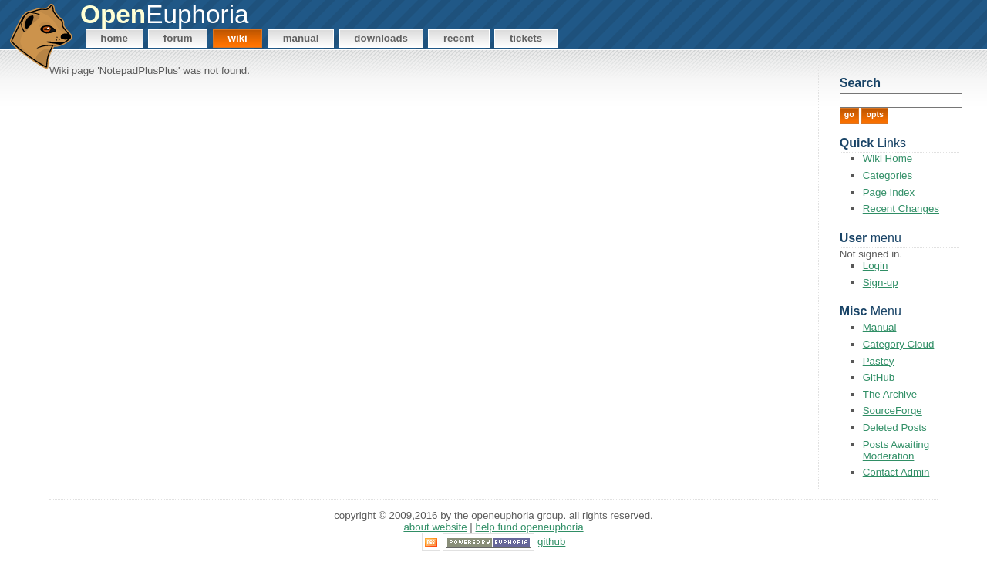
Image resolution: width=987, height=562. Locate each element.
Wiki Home (887, 158)
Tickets (526, 38)
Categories (887, 175)
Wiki (238, 38)
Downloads (381, 38)
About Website (435, 527)
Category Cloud (899, 344)
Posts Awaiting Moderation (896, 450)
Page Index (889, 192)
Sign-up (880, 282)
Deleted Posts (895, 427)
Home (114, 38)
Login (875, 265)
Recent (458, 38)
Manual (301, 38)
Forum (178, 38)
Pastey (878, 361)
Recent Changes (901, 208)
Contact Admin (896, 472)
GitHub (878, 377)
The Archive (890, 394)
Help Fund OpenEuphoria (530, 527)
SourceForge (892, 410)
